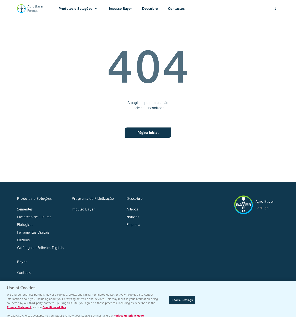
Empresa (133, 224)
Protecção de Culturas (34, 217)
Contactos (176, 8)
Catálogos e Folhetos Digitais (40, 248)
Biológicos (25, 224)
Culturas (23, 240)
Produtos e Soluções (79, 8)
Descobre (150, 8)
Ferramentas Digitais (33, 232)
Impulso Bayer (120, 8)
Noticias (133, 217)
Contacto (24, 272)
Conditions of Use (54, 308)
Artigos (132, 209)
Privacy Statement (19, 308)
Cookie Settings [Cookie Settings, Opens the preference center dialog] (182, 301)
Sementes (25, 209)
